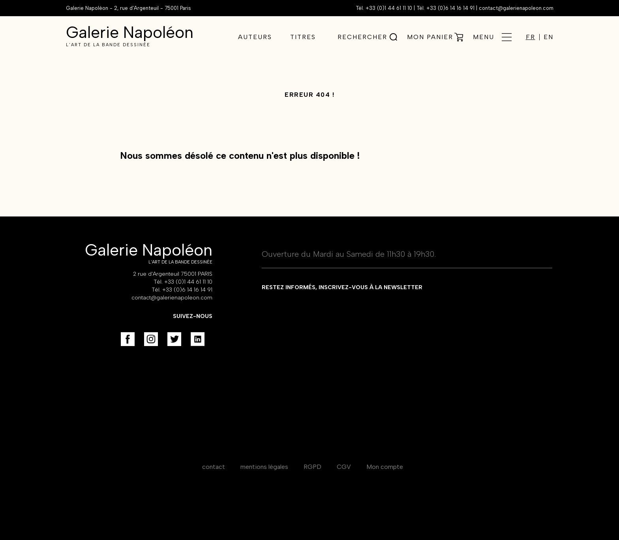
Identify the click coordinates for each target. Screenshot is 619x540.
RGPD (312, 466)
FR (530, 37)
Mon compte (384, 466)
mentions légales (264, 466)
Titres (303, 37)
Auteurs (255, 37)
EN (548, 37)
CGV (344, 466)
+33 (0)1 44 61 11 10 (389, 8)
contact (213, 466)
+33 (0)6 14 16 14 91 (450, 8)
